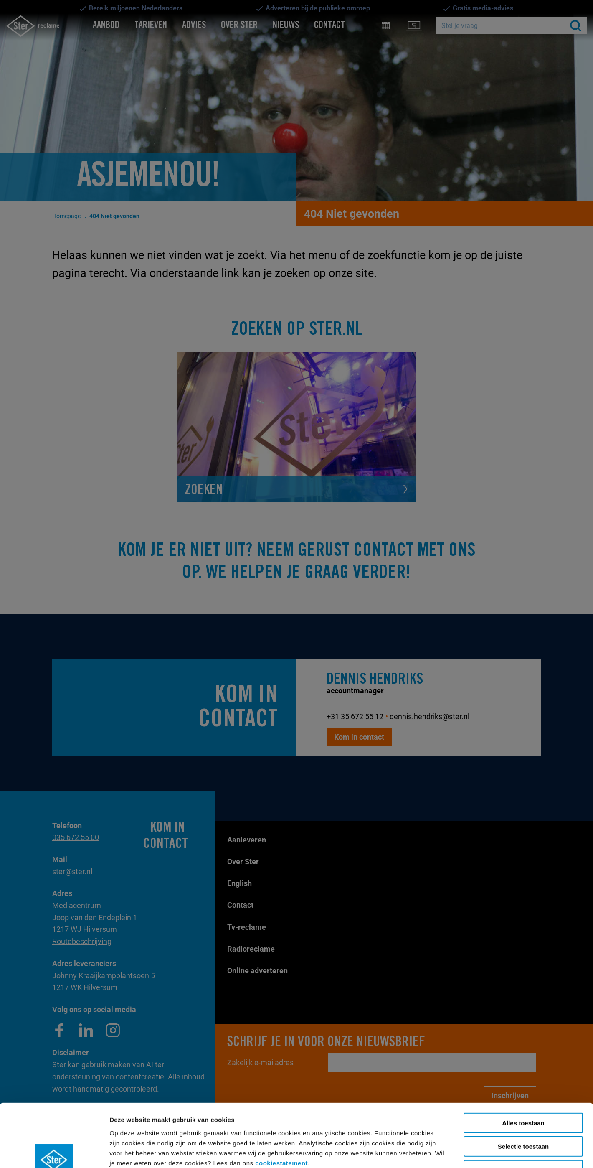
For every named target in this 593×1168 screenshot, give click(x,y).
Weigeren (523, 1115)
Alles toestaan (523, 1067)
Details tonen (375, 1151)
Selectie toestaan (523, 1091)
